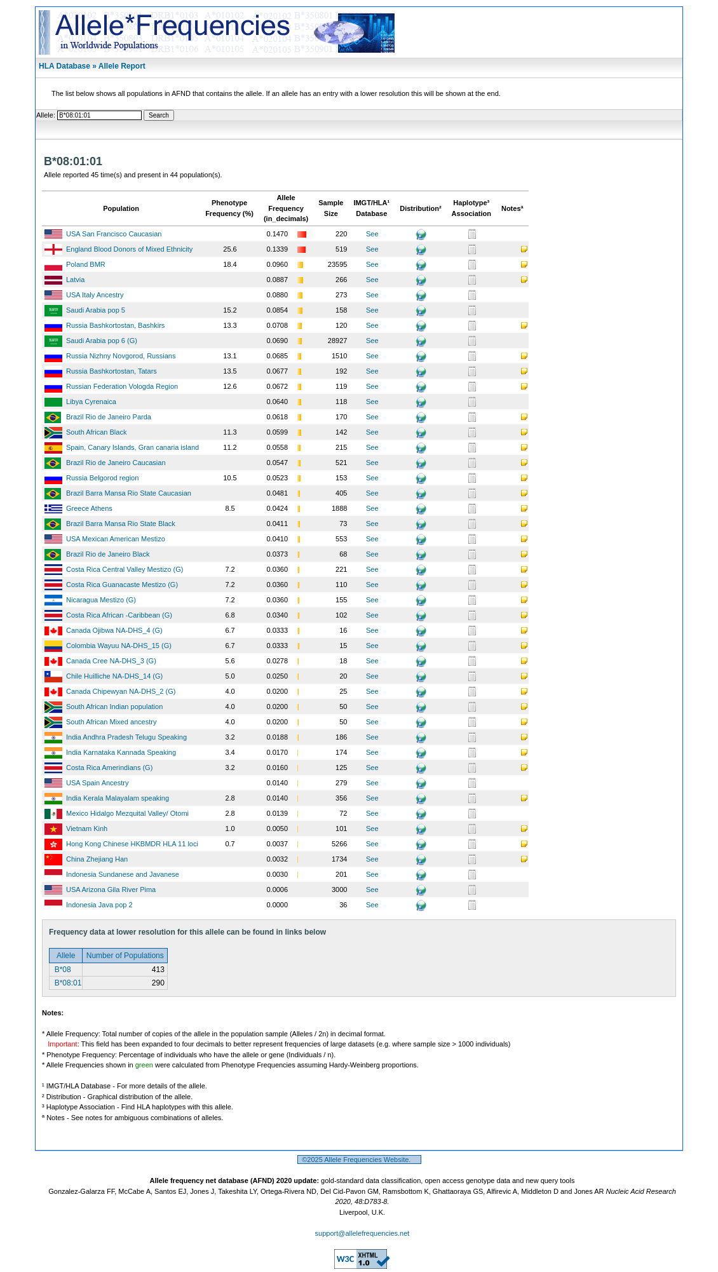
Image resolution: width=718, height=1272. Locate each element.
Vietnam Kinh (86, 828)
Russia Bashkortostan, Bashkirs (115, 325)
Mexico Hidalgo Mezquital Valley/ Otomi (127, 813)
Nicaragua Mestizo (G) (101, 600)
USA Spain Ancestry (97, 783)
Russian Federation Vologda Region (122, 386)
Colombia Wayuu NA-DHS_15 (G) (119, 645)
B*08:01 (66, 982)
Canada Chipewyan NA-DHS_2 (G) (120, 691)
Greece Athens (89, 508)
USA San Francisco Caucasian (113, 234)
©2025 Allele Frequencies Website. (359, 1159)
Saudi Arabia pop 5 (95, 310)
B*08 (61, 969)
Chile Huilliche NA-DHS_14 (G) (114, 676)
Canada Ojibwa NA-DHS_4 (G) (114, 630)
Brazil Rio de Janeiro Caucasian (116, 462)
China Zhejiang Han (97, 859)
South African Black (96, 432)
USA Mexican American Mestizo (115, 539)
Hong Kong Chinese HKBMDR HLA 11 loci (132, 844)
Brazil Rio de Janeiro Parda (108, 417)
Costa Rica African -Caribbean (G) (119, 615)
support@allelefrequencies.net (362, 1233)
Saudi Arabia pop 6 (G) (101, 340)
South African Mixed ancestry (111, 722)
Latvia (75, 279)
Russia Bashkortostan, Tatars (111, 371)
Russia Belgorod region (102, 478)
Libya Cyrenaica (91, 401)
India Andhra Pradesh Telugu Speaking (126, 737)
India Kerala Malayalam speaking (117, 798)
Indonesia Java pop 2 (99, 905)
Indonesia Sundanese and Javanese (122, 874)
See (372, 234)
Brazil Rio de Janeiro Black (107, 554)
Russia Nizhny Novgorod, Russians (120, 356)
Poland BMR (85, 264)
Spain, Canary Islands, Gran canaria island (132, 447)
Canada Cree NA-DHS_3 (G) (111, 661)
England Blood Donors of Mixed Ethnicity (129, 249)
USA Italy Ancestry (94, 295)
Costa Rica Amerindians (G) (109, 767)
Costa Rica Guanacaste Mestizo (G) (122, 584)
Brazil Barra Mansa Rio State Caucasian (128, 493)
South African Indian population (114, 706)
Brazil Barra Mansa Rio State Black (120, 523)
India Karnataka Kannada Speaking (121, 752)
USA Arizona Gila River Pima (111, 889)
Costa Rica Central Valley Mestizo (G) (124, 569)
